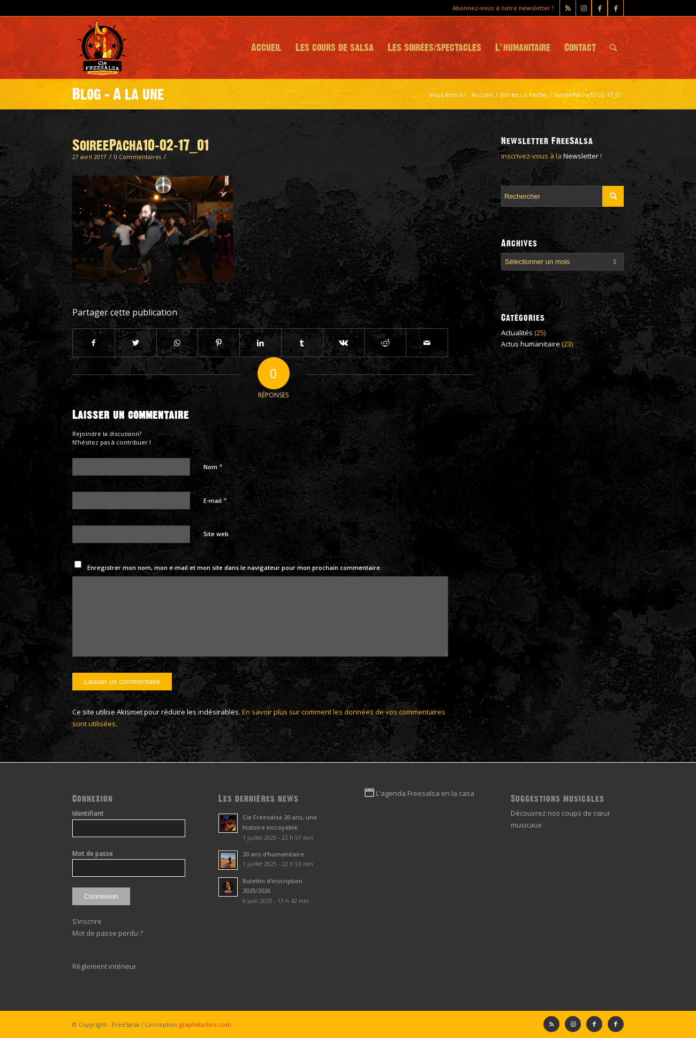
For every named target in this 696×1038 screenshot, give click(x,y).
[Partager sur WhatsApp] (177, 343)
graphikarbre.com (205, 1024)
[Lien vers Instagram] (583, 8)
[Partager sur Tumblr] (302, 343)
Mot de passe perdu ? (107, 933)
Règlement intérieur (104, 966)
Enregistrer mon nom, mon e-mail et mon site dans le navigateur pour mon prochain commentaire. (234, 567)
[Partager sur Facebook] (94, 343)
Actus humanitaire (530, 344)
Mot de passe (92, 853)
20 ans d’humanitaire (273, 854)
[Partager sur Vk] (344, 343)
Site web (216, 534)
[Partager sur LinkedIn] (260, 343)
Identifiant (88, 813)
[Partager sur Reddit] (385, 343)
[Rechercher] (613, 48)
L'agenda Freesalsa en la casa (425, 793)
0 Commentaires (137, 157)
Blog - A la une (118, 94)
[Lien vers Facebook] (615, 8)
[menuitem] (266, 48)
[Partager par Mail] (427, 343)
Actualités (517, 332)
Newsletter (581, 156)
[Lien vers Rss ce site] (568, 8)
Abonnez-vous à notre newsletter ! (503, 8)
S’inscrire (87, 921)
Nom (213, 466)
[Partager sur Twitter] (135, 343)
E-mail (215, 500)
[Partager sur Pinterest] (218, 343)
